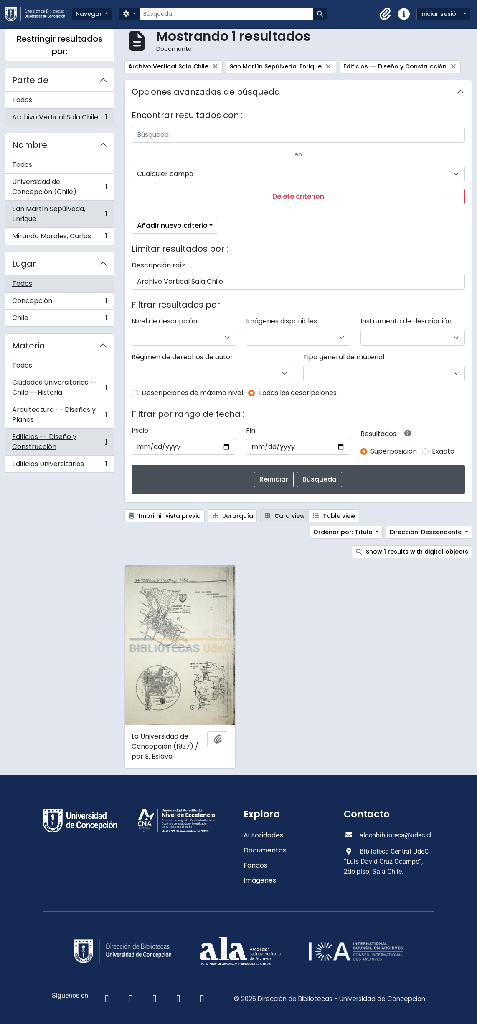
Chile (59, 319)
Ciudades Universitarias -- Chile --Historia (59, 387)
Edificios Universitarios (59, 465)
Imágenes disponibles (281, 321)
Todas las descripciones (297, 393)
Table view (333, 516)
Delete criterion (298, 196)
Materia (28, 345)
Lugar (24, 264)
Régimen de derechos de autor (182, 357)
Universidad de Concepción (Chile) (59, 187)
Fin (250, 430)
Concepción (59, 303)
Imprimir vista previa (164, 516)
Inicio (140, 430)
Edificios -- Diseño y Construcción (59, 441)
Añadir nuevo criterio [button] (172, 225)
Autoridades (263, 835)
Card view (284, 516)
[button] (385, 14)
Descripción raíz (158, 265)
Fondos (255, 865)
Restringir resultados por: (60, 45)
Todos (22, 100)
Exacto (443, 451)
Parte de (30, 80)
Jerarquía (232, 516)
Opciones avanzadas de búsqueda (206, 92)
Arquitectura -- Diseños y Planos (59, 414)
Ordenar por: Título (343, 532)
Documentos (265, 850)
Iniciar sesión (441, 14)
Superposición (393, 451)
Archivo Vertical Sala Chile (59, 119)
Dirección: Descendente (426, 532)
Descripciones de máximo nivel (192, 393)
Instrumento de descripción (406, 321)
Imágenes (260, 880)
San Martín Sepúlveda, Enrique (59, 214)
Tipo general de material (343, 357)
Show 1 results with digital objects (412, 551)
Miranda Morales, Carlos (59, 238)
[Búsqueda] (226, 14)
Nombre (29, 145)
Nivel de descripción (164, 321)
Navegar (90, 14)
